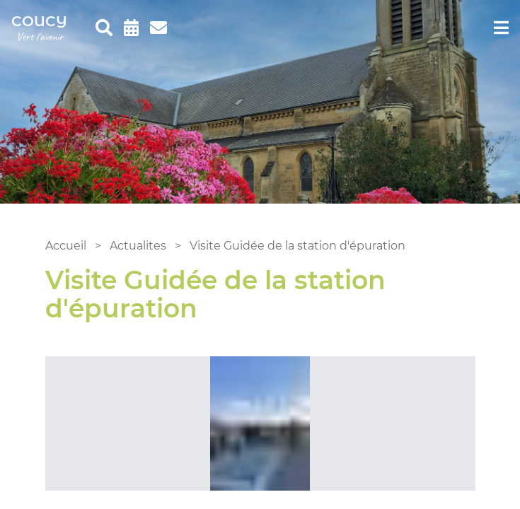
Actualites (138, 245)
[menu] (501, 28)
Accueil (65, 245)
